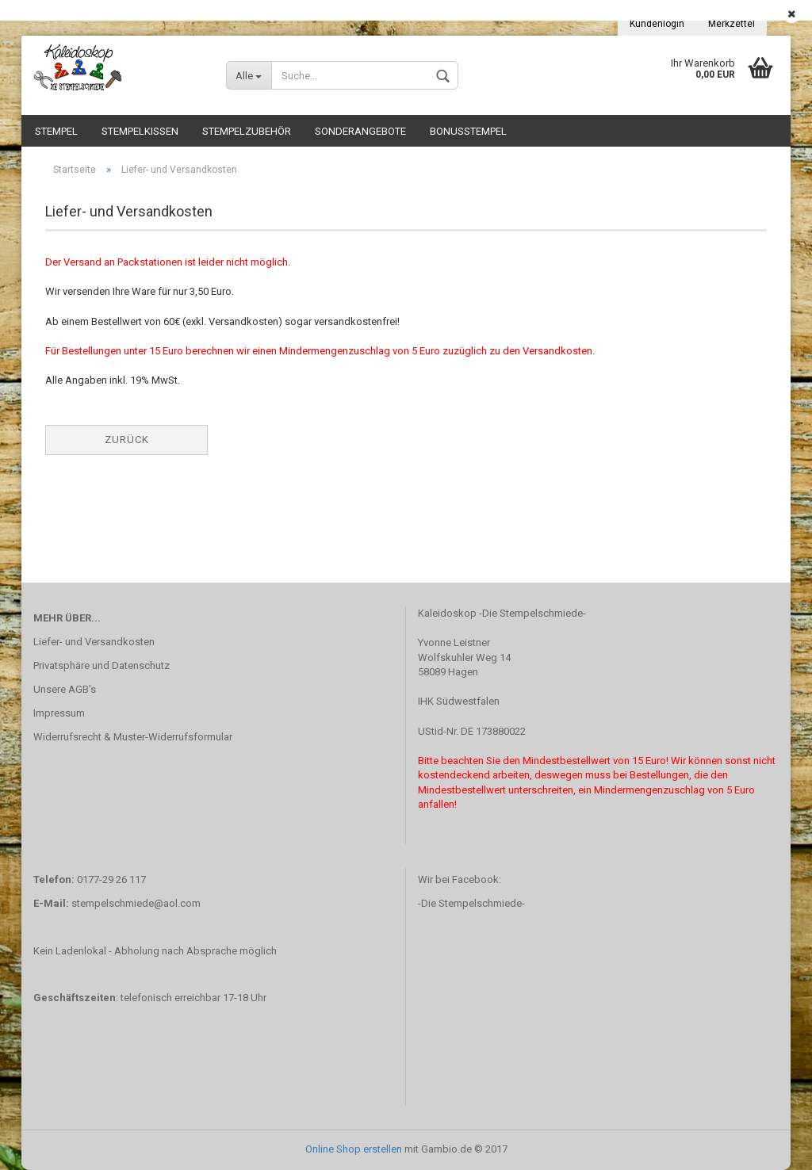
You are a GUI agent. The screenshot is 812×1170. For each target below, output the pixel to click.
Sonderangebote (360, 131)
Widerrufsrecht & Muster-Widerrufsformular (132, 737)
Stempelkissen (140, 131)
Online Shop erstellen (353, 1149)
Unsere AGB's (64, 689)
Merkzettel (731, 23)
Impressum (59, 713)
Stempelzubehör (246, 131)
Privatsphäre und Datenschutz (101, 665)
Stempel (56, 131)
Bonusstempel (468, 131)
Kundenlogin (657, 23)
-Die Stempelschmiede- (471, 903)
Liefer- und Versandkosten (94, 642)
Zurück (127, 439)
